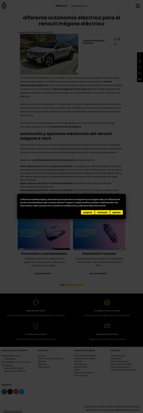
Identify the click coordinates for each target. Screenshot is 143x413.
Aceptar (87, 212)
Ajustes (116, 212)
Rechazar (102, 212)
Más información (98, 205)
